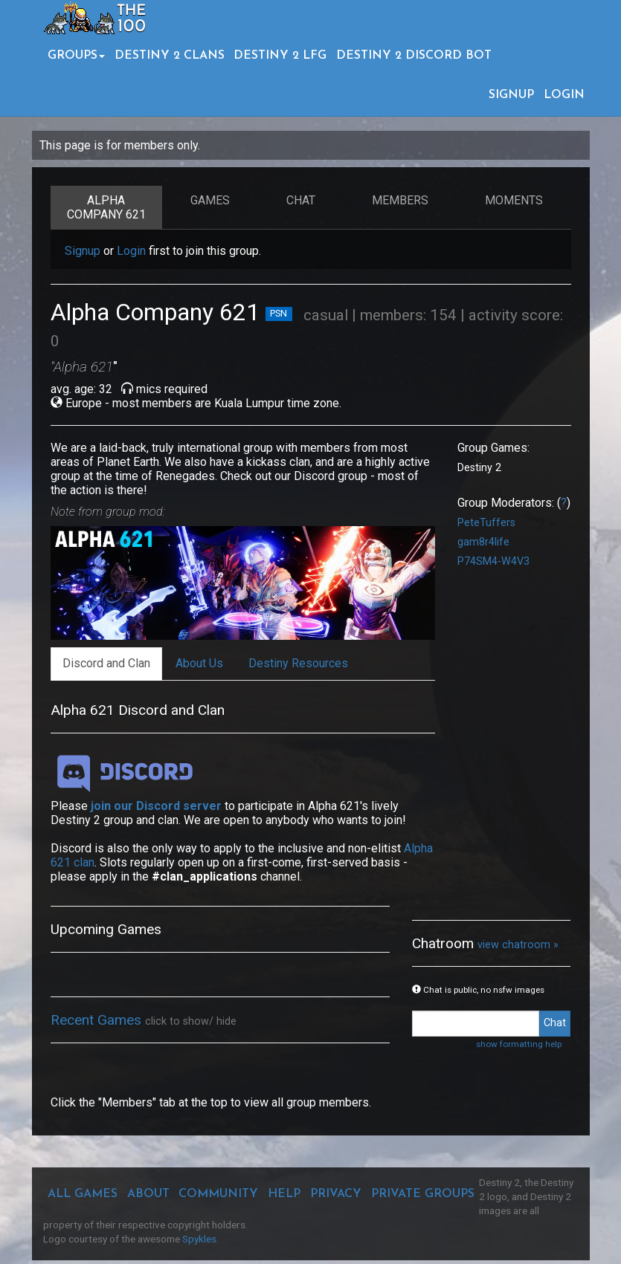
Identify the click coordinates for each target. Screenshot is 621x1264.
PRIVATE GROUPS (422, 1194)
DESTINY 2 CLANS (170, 56)
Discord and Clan (106, 663)
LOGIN (564, 95)
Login (131, 251)
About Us (199, 663)
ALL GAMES (83, 1194)
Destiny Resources (298, 663)
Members (400, 200)
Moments (514, 200)
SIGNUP (511, 95)
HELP (284, 1194)
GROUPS (76, 56)
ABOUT (148, 1194)
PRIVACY (335, 1194)
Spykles (199, 1239)
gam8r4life (483, 542)
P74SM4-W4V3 (493, 561)
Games (210, 200)
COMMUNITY (218, 1194)
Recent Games (98, 1019)
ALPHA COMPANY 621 (106, 207)
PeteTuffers (486, 522)
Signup (82, 251)
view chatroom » (518, 945)
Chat (300, 200)
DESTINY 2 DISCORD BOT (414, 56)
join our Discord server (156, 806)
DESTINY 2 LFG (280, 56)
